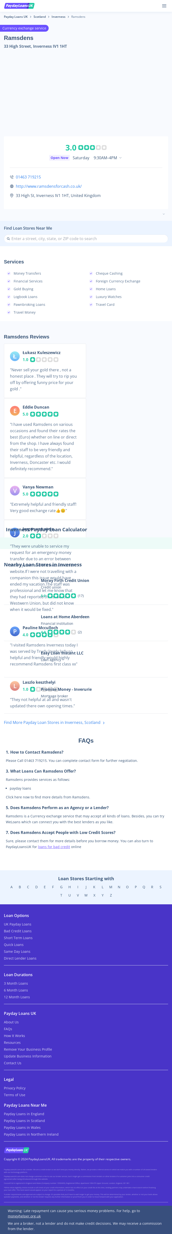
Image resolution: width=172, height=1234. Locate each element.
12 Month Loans (17, 997)
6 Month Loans (16, 990)
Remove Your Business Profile (28, 1049)
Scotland (40, 17)
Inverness (58, 17)
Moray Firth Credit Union (65, 580)
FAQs (8, 1029)
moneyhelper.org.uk (24, 1216)
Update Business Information (28, 1056)
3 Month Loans (16, 983)
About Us (11, 1022)
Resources (12, 1042)
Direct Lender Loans (20, 958)
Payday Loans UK (16, 17)
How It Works (14, 1035)
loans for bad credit (54, 846)
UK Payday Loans (17, 924)
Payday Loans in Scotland (24, 1120)
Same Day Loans (17, 951)
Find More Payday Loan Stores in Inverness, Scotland (55, 723)
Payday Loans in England (24, 1114)
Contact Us (12, 1063)
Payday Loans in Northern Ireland (31, 1134)
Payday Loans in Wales (22, 1127)
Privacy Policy (15, 1088)
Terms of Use (14, 1095)
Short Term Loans (18, 937)
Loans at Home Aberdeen (65, 616)
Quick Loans (14, 944)
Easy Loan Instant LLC (62, 653)
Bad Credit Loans (18, 931)
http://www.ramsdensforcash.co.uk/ (49, 186)
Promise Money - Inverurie (66, 689)
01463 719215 (28, 177)
